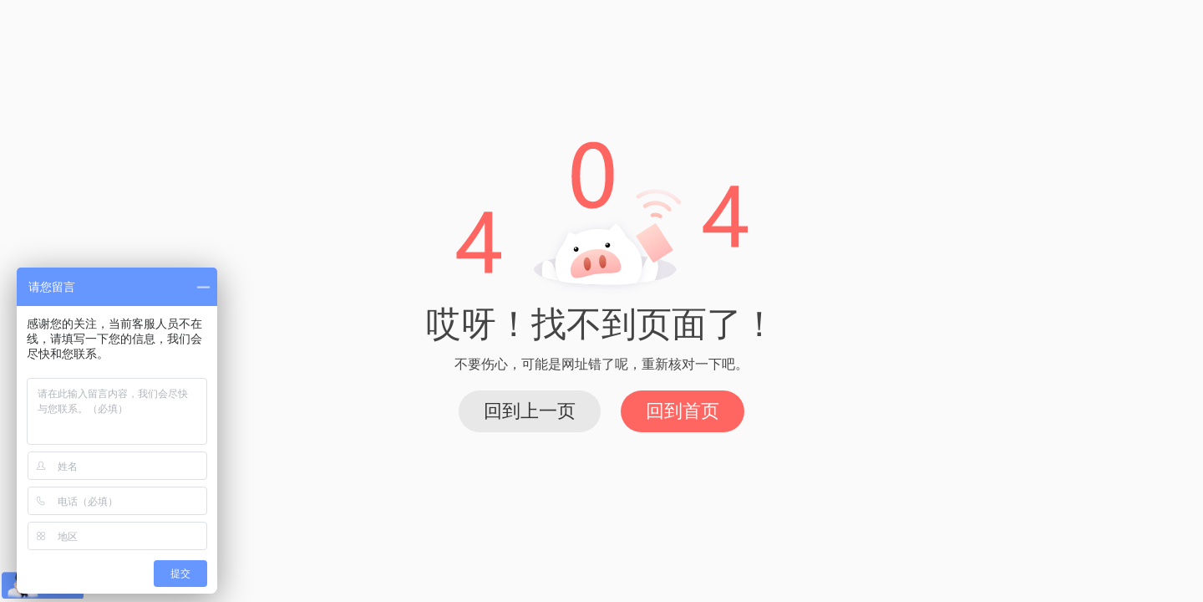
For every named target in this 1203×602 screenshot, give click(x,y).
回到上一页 (530, 410)
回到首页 (682, 410)
